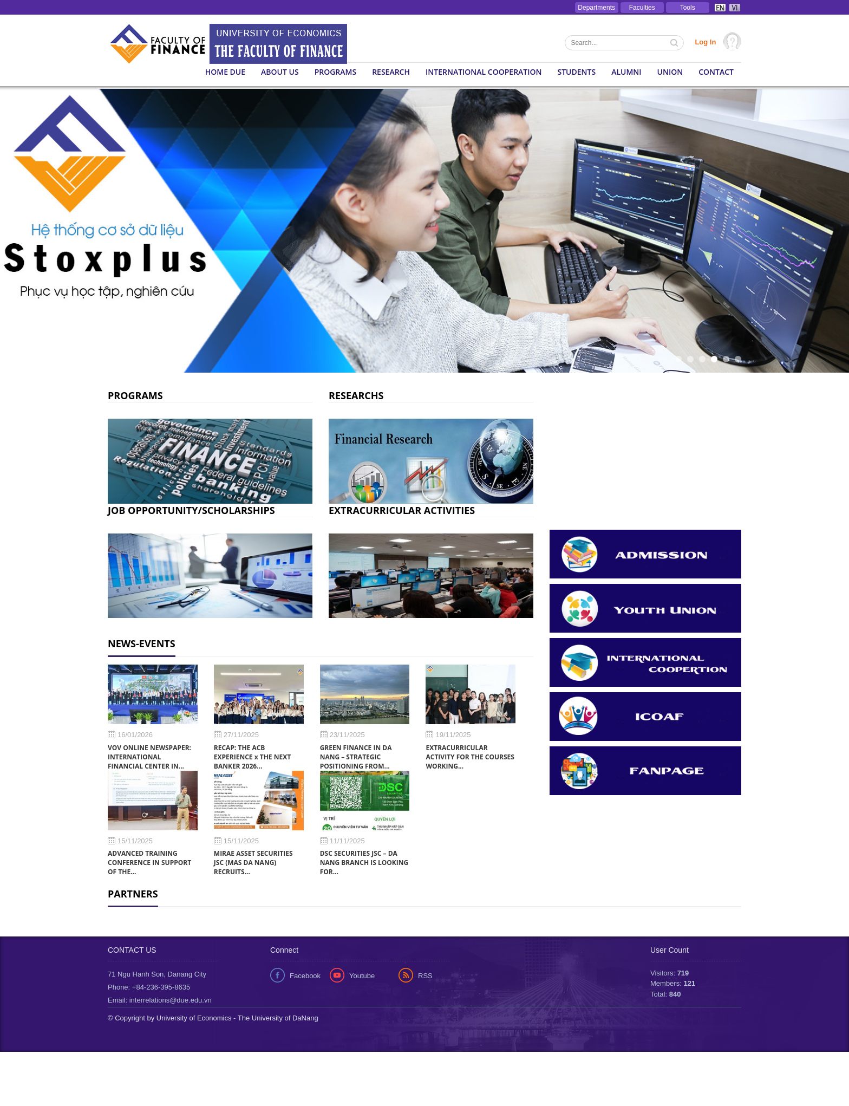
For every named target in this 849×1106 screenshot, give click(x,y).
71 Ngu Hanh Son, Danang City (157, 1028)
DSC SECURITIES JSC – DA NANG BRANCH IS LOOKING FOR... (364, 862)
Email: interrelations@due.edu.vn (160, 1054)
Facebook (305, 1030)
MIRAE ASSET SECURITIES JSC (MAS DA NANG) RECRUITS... (253, 862)
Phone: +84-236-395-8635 (149, 1041)
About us (280, 72)
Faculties (642, 7)
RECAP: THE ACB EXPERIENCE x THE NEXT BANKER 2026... (252, 757)
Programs (336, 72)
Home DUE (225, 72)
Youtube (362, 1030)
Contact (716, 72)
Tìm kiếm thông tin (675, 44)
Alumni (626, 72)
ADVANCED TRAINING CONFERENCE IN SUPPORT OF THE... (149, 862)
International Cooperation (483, 72)
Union (670, 72)
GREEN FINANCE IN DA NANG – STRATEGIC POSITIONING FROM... (356, 757)
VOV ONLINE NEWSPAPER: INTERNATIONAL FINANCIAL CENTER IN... (149, 757)
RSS (425, 1030)
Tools (687, 7)
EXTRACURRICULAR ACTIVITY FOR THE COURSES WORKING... (470, 757)
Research (391, 72)
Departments (596, 7)
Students (577, 72)
